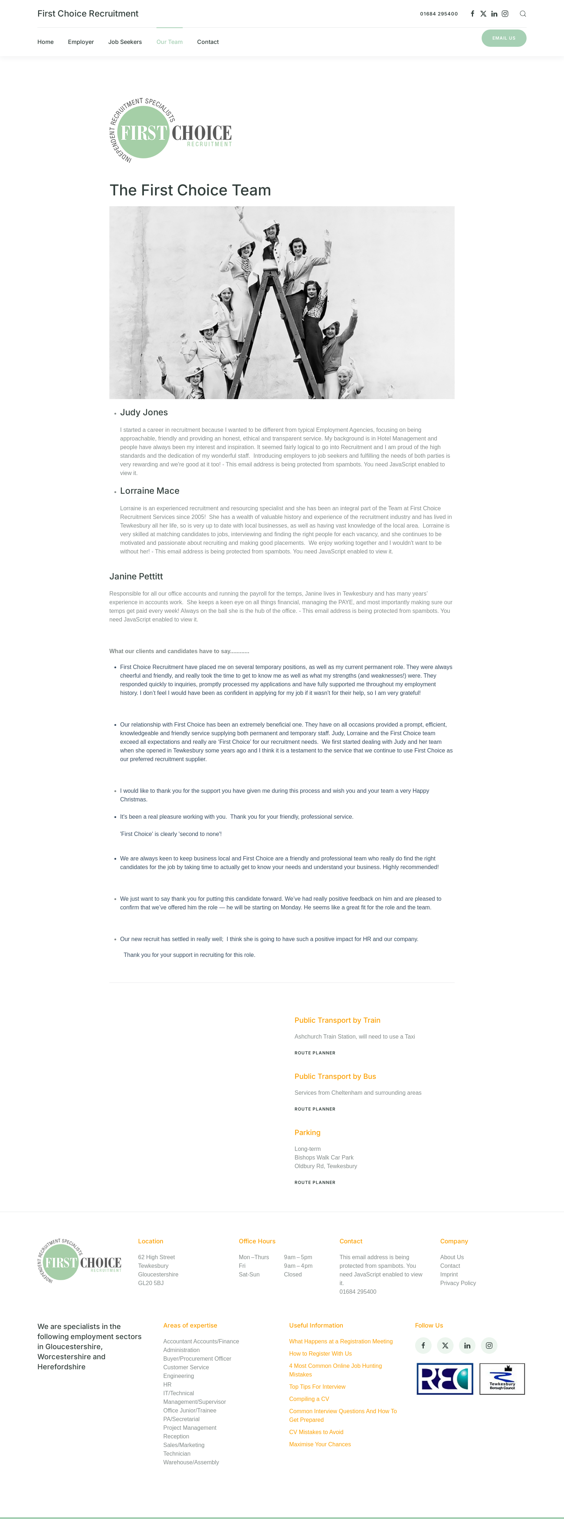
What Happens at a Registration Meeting (341, 1341)
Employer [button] (81, 41)
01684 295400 (439, 14)
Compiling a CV (309, 1399)
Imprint (449, 1274)
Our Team (169, 41)
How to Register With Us (320, 1354)
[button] (523, 13)
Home (45, 41)
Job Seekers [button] (125, 41)
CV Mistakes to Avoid (316, 1432)
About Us (452, 1257)
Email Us (504, 38)
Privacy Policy (458, 1283)
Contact (450, 1266)
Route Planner (315, 1052)
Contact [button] (208, 41)
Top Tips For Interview (317, 1387)
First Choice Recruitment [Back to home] (87, 13)
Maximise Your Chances (320, 1444)
